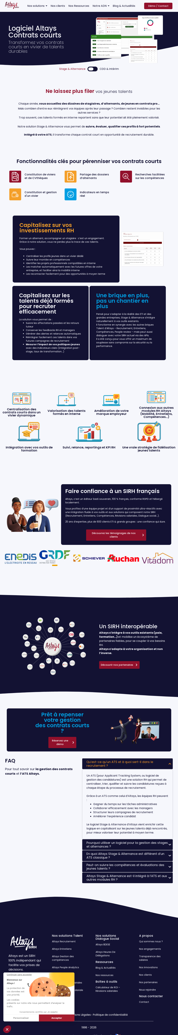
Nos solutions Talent (67, 935)
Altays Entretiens (62, 949)
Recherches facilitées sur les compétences (150, 176)
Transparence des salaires (150, 958)
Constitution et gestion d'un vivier (41, 194)
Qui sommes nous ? (151, 941)
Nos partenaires (148, 982)
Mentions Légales (79, 1015)
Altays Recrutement (64, 941)
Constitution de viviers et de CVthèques (40, 176)
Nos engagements (150, 949)
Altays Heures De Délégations (105, 953)
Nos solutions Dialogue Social (107, 937)
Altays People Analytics (65, 967)
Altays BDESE (103, 944)
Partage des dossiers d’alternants (94, 176)
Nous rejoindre (147, 989)
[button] (7, 1029)
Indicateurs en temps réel (94, 194)
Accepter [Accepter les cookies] (56, 1018)
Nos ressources (104, 975)
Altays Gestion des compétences (63, 958)
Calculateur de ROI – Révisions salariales (108, 989)
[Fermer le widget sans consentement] (19, 974)
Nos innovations (148, 967)
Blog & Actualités (106, 967)
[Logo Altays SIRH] (12, 5)
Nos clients (145, 975)
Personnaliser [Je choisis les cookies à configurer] (21, 1018)
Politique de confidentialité (110, 1015)
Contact (144, 1002)
